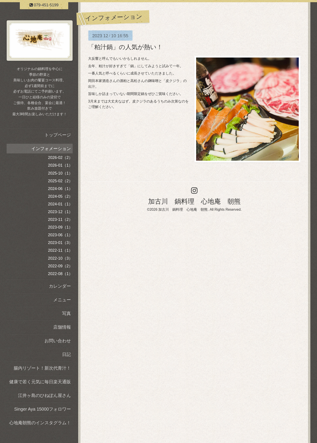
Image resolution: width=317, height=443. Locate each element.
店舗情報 (62, 327)
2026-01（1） (60, 165)
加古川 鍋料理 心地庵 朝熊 (194, 201)
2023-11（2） (60, 219)
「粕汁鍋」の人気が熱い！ (125, 47)
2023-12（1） (60, 212)
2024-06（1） (60, 188)
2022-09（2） (60, 266)
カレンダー (60, 286)
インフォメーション (51, 148)
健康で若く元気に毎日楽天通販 (40, 381)
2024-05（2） (60, 196)
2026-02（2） (60, 157)
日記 (66, 354)
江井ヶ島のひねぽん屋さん (44, 395)
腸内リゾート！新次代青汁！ (42, 368)
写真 (66, 313)
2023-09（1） (60, 227)
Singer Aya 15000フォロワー (42, 409)
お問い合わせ (57, 340)
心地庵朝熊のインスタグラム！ (40, 422)
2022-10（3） (60, 258)
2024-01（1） (60, 204)
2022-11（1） (60, 250)
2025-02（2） (60, 181)
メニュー (62, 299)
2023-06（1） (60, 235)
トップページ (57, 134)
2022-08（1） (60, 274)
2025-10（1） (60, 173)
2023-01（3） (60, 242)
